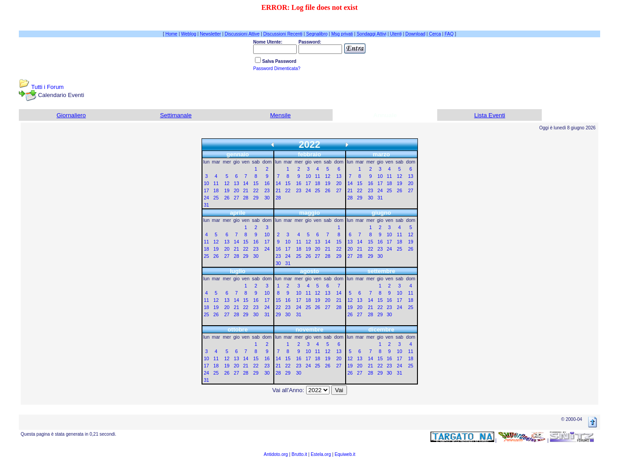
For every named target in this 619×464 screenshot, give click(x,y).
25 (216, 197)
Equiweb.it (344, 454)
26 (226, 197)
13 (236, 183)
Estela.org (321, 454)
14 (245, 183)
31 (206, 205)
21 (245, 190)
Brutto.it (299, 454)
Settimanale (175, 115)
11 (216, 183)
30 (267, 197)
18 (216, 190)
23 (267, 190)
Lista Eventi (489, 115)
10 (206, 183)
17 (206, 190)
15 (256, 183)
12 (226, 183)
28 (245, 197)
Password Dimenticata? (276, 68)
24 (206, 197)
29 (256, 197)
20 (236, 190)
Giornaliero (71, 115)
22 (256, 190)
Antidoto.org (275, 454)
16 (267, 183)
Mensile (280, 115)
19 (226, 190)
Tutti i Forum (47, 87)
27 (236, 197)
